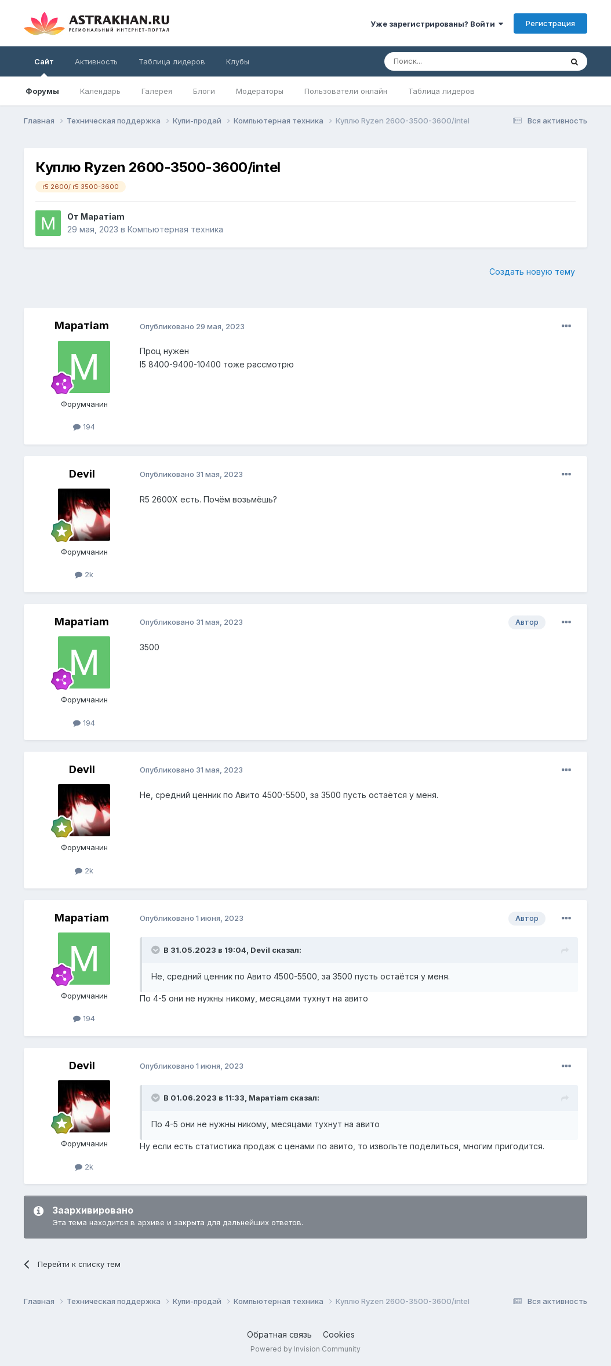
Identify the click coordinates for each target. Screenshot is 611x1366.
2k (84, 574)
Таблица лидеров (441, 91)
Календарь (100, 91)
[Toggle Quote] (156, 950)
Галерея (156, 91)
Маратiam (103, 216)
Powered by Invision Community (305, 1349)
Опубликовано (192, 326)
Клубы (237, 61)
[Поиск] (446, 61)
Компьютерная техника (175, 229)
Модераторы (259, 91)
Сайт (44, 67)
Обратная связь (279, 1334)
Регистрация (550, 23)
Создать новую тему (532, 271)
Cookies (339, 1334)
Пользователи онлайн (345, 91)
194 (84, 426)
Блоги (204, 91)
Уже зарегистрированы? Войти (436, 23)
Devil (82, 474)
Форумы (42, 91)
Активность (96, 61)
